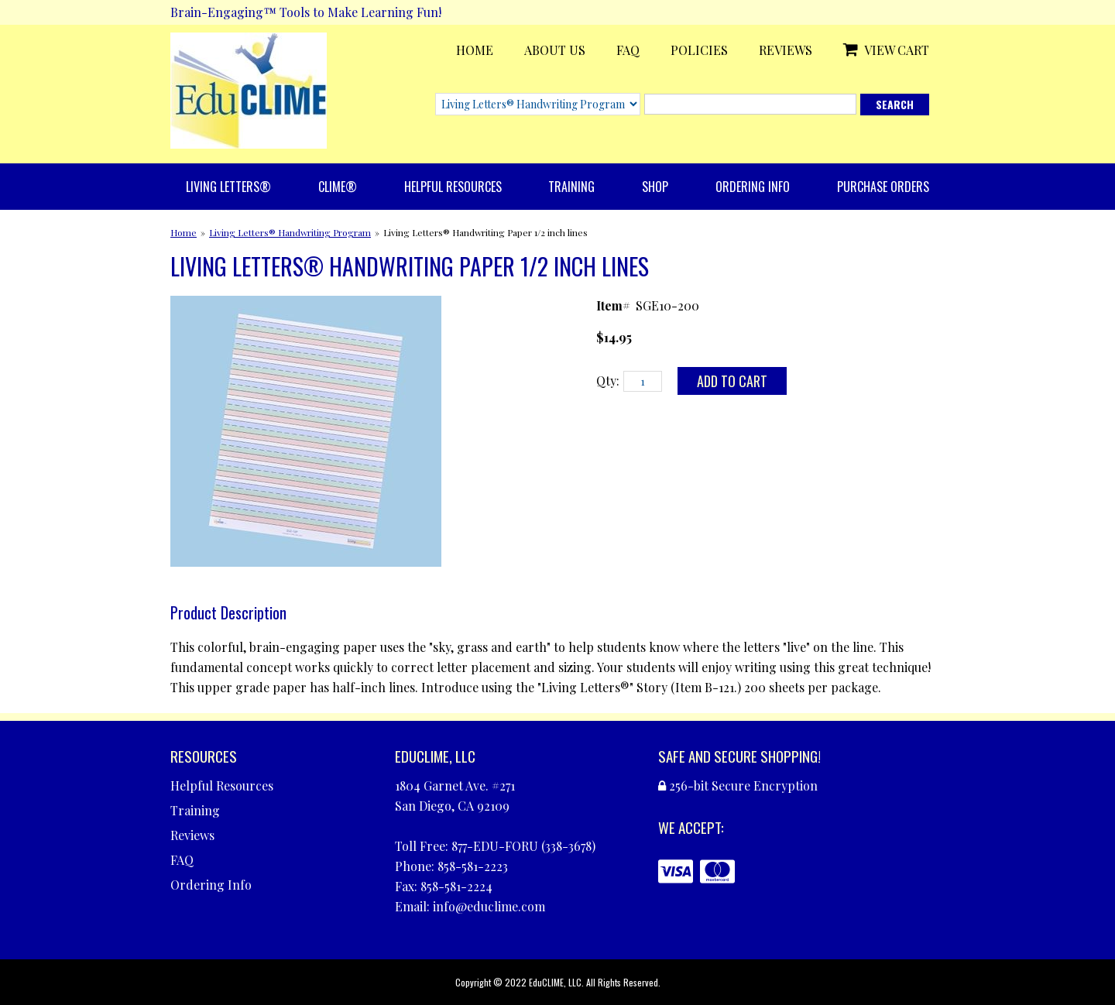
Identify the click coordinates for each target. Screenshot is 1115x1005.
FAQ (628, 50)
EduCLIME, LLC (555, 982)
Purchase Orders (883, 186)
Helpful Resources (453, 186)
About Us (554, 50)
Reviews (785, 50)
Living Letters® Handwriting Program (290, 232)
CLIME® (337, 186)
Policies (699, 50)
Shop (655, 186)
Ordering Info (752, 186)
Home (474, 50)
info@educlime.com (489, 906)
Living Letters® (228, 186)
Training (571, 186)
